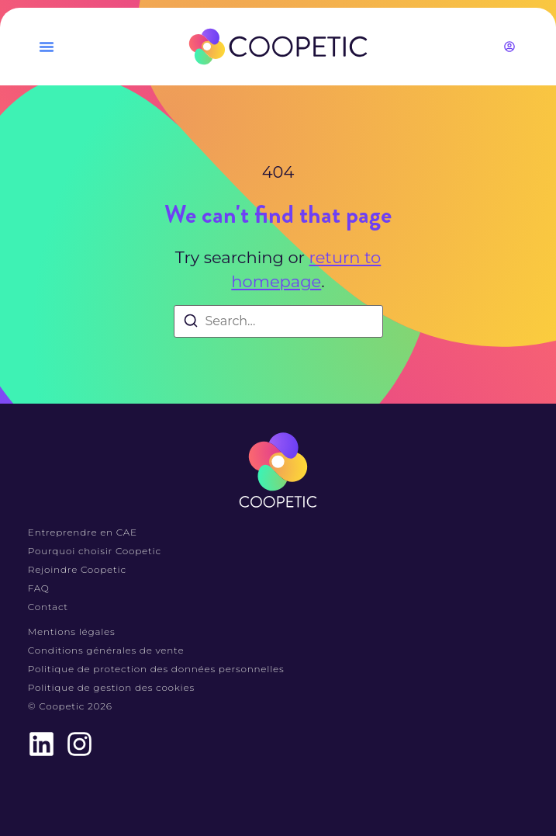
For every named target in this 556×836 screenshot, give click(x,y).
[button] (46, 46)
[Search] (191, 323)
